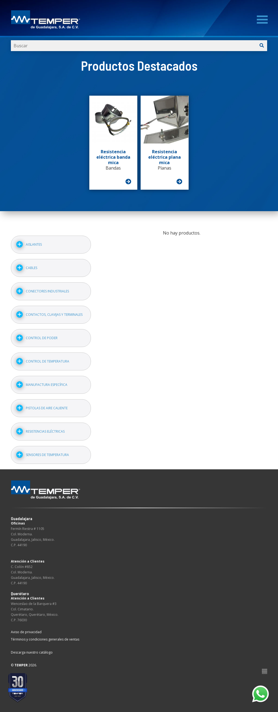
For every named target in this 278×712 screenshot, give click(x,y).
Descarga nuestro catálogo (32, 652)
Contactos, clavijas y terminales (54, 314)
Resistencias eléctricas (45, 431)
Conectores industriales (47, 291)
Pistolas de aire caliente (47, 408)
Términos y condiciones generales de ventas (45, 639)
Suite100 (264, 671)
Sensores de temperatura (47, 454)
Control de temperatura (47, 361)
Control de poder (42, 338)
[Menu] (262, 19)
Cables (31, 268)
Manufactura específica (46, 384)
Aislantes (34, 244)
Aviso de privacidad (26, 632)
